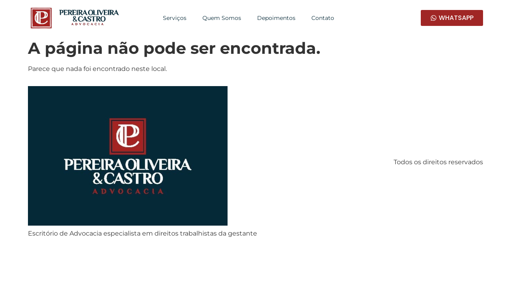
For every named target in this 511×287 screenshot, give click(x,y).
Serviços (174, 18)
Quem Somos (221, 18)
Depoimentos (276, 18)
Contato (322, 18)
